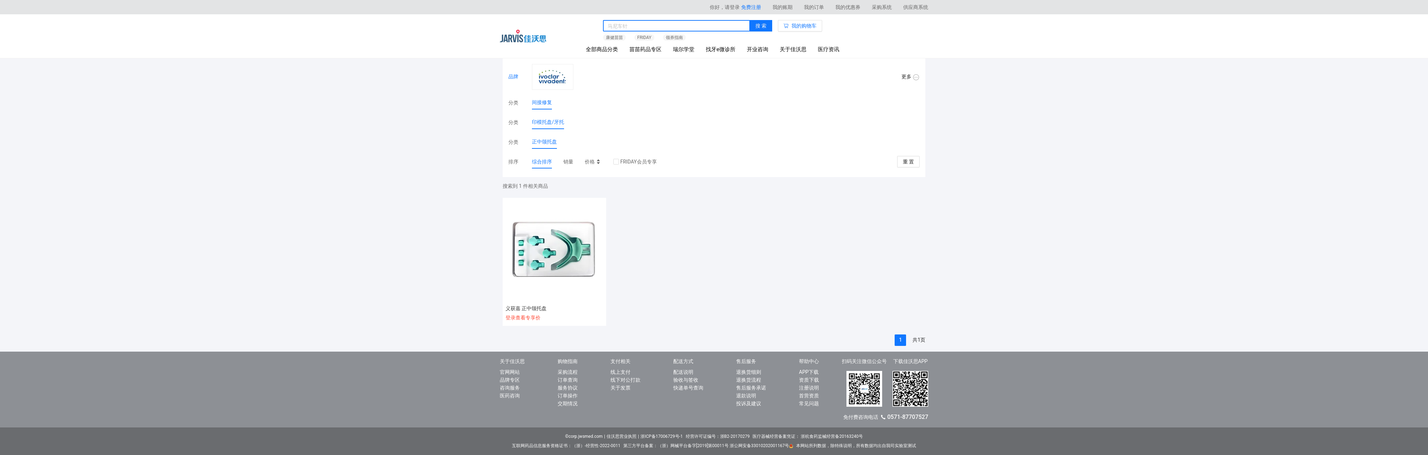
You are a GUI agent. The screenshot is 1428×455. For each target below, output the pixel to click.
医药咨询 (510, 395)
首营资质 (809, 395)
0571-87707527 (907, 417)
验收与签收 (685, 380)
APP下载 (809, 372)
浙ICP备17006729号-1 (661, 436)
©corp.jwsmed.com (584, 436)
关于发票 (620, 388)
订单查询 (568, 380)
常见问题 (809, 403)
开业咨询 (757, 49)
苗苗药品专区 (645, 49)
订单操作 (568, 395)
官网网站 (510, 372)
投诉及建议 (748, 403)
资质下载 (809, 380)
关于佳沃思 (793, 49)
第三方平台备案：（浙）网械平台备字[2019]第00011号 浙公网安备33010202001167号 (708, 445)
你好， (725, 7)
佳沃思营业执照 (622, 436)
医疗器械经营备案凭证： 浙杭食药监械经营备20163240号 (808, 436)
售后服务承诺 (751, 388)
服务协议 (568, 388)
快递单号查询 (688, 388)
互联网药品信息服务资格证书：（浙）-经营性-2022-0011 (566, 445)
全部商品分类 (602, 49)
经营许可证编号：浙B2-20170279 (718, 436)
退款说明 (746, 395)
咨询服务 (510, 388)
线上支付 (620, 372)
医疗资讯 (828, 49)
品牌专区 (510, 380)
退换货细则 (748, 372)
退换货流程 (748, 380)
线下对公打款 (625, 380)
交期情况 (568, 403)
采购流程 (568, 372)
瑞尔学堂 (683, 49)
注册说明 (809, 388)
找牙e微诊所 (720, 49)
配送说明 (683, 372)
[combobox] (676, 26)
